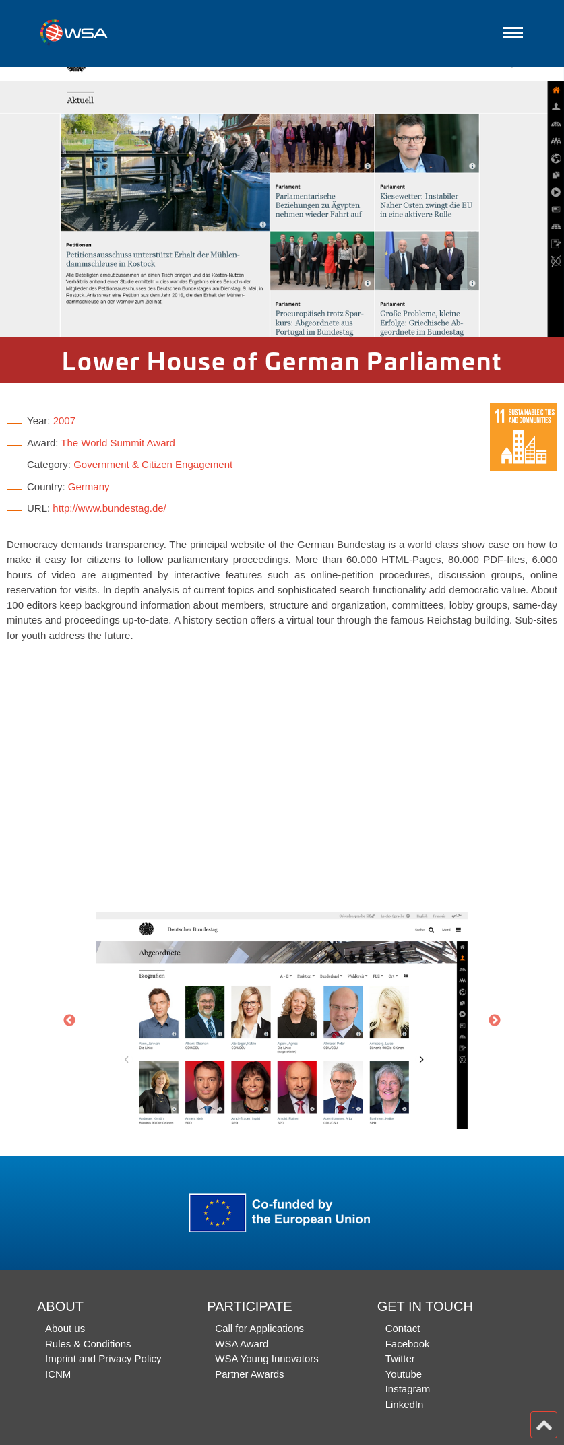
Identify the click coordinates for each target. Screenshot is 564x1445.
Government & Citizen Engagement (152, 464)
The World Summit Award (118, 442)
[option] (282, 202)
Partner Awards (249, 1374)
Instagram (408, 1388)
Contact (402, 1328)
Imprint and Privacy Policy (103, 1358)
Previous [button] (69, 1021)
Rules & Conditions (88, 1343)
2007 (64, 420)
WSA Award (241, 1343)
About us (65, 1328)
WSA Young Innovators (266, 1358)
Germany (89, 486)
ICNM (58, 1374)
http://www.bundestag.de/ (109, 508)
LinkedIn (404, 1404)
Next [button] (494, 1021)
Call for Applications (259, 1328)
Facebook (407, 1343)
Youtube (403, 1374)
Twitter (400, 1358)
